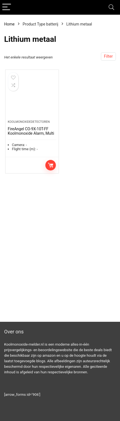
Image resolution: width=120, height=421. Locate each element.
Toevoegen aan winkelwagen (50, 165)
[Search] (111, 7)
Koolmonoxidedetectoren (29, 122)
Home (9, 24)
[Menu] (6, 7)
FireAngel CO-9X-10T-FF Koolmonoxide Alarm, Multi (31, 131)
